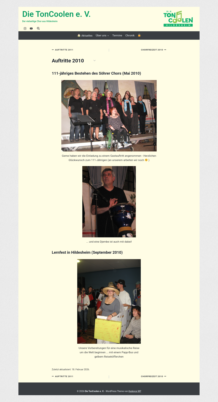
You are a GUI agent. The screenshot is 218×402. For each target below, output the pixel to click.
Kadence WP (135, 391)
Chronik (130, 35)
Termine (117, 35)
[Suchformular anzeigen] (38, 28)
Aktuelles (84, 35)
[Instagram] (25, 28)
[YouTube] (31, 28)
